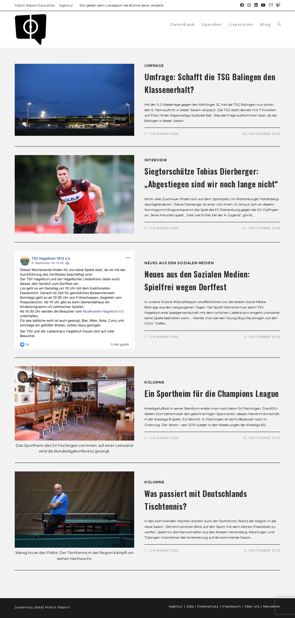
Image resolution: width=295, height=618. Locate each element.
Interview (155, 160)
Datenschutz (208, 601)
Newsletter (271, 601)
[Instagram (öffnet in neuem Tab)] (249, 5)
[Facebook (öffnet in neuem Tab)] (242, 5)
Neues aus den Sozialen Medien (179, 263)
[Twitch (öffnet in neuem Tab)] (277, 5)
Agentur (66, 5)
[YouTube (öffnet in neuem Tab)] (263, 5)
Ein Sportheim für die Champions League (211, 393)
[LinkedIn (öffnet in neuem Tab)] (256, 5)
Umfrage (154, 66)
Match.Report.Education (35, 5)
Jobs (190, 601)
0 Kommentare (164, 134)
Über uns (252, 601)
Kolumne (154, 382)
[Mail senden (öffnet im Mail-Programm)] (271, 5)
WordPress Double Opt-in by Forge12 (30, 615)
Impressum (231, 601)
